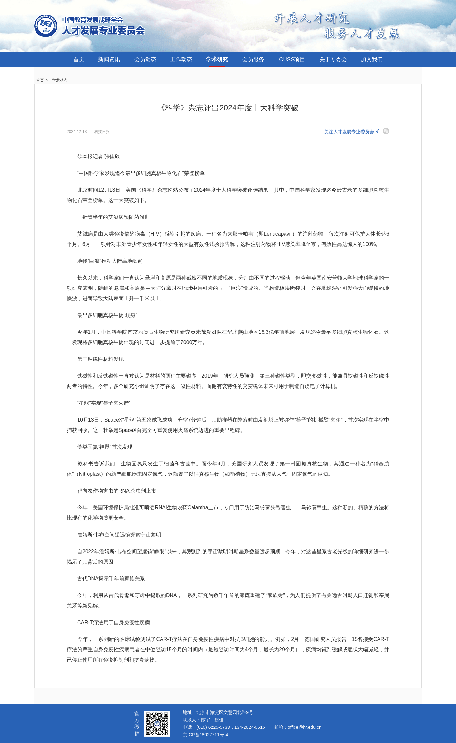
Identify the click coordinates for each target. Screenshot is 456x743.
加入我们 (372, 59)
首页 (78, 59)
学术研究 (217, 59)
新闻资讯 (109, 59)
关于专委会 (333, 59)
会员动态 (145, 59)
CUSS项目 (292, 59)
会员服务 (253, 59)
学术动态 (59, 80)
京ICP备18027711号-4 (205, 734)
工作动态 (181, 59)
